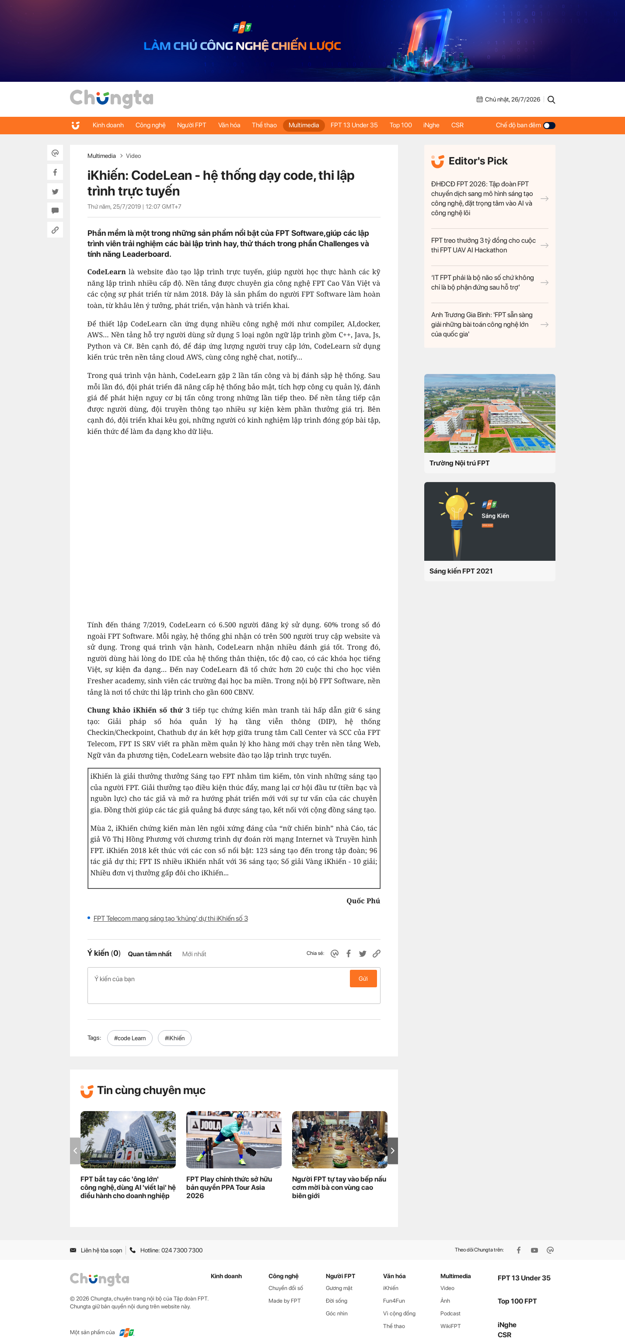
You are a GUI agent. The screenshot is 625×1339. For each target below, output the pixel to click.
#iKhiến (175, 1024)
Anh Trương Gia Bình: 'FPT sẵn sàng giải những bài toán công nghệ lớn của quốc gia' (489, 324)
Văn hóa (234, 125)
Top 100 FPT (517, 1287)
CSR (472, 125)
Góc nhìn (337, 1299)
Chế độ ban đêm (525, 125)
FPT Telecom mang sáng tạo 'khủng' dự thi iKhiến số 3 (171, 918)
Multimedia (312, 125)
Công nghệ (153, 125)
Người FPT (195, 125)
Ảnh (445, 1286)
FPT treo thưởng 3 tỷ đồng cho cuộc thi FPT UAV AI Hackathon (489, 245)
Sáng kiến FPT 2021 (461, 571)
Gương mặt (339, 1274)
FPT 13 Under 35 (364, 125)
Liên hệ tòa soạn (96, 1236)
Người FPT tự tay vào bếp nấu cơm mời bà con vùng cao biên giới (339, 1173)
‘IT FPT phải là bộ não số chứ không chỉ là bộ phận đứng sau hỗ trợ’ (489, 282)
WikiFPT (450, 1312)
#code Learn (130, 1024)
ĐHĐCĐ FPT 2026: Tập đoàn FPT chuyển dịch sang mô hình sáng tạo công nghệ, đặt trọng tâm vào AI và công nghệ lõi (489, 198)
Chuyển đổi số (286, 1274)
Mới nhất (194, 954)
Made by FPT (285, 1286)
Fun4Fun (394, 1286)
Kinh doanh (109, 125)
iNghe (444, 125)
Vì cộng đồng (399, 1299)
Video (133, 155)
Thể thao (271, 125)
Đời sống (336, 1286)
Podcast (450, 1299)
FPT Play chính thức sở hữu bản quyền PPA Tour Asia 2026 (229, 1173)
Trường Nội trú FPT (459, 463)
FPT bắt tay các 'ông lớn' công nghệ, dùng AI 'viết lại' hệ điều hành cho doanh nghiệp (128, 1173)
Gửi (363, 978)
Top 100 (412, 125)
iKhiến (390, 1274)
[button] (393, 1136)
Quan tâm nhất (149, 954)
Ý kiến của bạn (234, 978)
